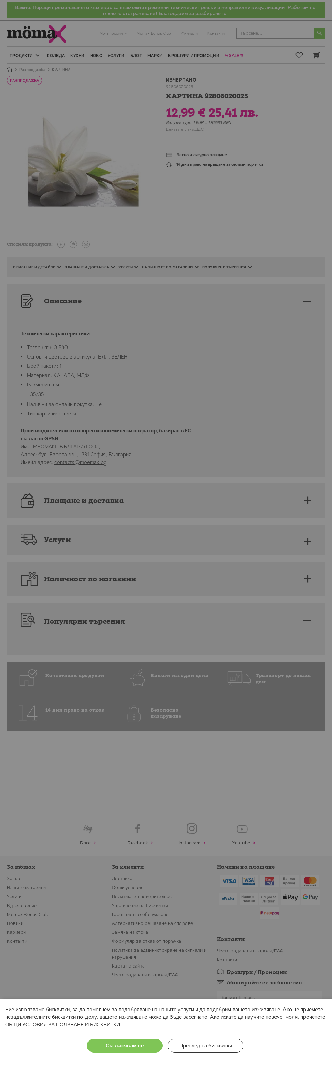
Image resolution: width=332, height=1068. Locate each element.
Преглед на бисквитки (205, 1045)
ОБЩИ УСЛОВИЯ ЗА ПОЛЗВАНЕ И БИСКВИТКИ (62, 1024)
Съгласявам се (125, 1045)
